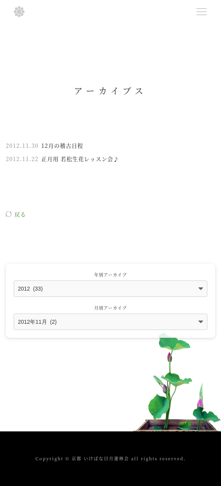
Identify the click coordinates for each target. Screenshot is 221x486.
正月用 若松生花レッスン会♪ (80, 159)
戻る (20, 214)
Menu (203, 10)
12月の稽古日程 (62, 145)
